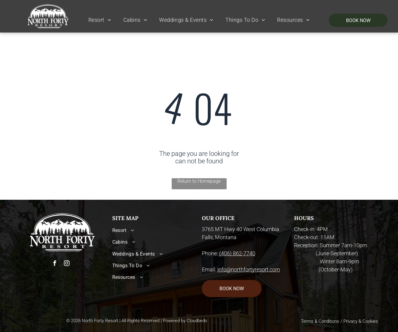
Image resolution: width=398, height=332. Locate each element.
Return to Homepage (199, 181)
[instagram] (67, 264)
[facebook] (55, 264)
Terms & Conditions (320, 321)
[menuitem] (99, 20)
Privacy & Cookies (360, 321)
